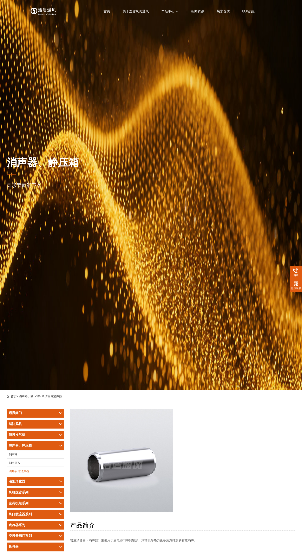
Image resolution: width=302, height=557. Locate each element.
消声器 (13, 454)
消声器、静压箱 (29, 396)
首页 (107, 11)
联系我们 (248, 11)
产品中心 (169, 11)
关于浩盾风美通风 (136, 11)
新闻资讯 (197, 11)
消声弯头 (14, 462)
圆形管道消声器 (52, 396)
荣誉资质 (223, 11)
